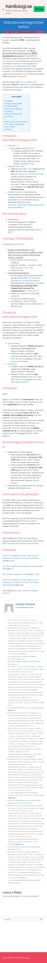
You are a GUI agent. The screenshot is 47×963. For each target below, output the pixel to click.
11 (19, 526)
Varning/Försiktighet (13, 109)
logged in (18, 896)
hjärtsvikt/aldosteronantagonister (24, 543)
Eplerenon (23, 174)
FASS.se (21, 244)
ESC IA (31, 148)
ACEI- (35, 356)
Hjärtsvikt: (12, 146)
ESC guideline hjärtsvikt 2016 (15, 574)
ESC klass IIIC (30, 291)
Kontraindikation (11, 106)
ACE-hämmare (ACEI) (12, 61)
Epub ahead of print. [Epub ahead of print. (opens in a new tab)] (34, 880)
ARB (12, 359)
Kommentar (9, 127)
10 (37, 290)
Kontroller (8, 116)
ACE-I (35, 377)
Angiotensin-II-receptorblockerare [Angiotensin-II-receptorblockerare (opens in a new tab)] (25, 281)
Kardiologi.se (18, 6)
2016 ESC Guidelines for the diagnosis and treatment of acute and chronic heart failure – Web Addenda (21, 582)
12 (14, 560)
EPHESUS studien (36, 174)
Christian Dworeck (25, 604)
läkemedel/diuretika (19, 361)
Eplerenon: (12, 364)
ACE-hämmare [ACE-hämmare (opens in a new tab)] (33, 278)
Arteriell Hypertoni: (16, 192)
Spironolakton (27, 82)
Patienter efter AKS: (16, 166)
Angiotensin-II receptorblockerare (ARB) (19, 66)
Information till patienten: (14, 124)
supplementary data (36, 708)
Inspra (15, 84)
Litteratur (8, 129)
